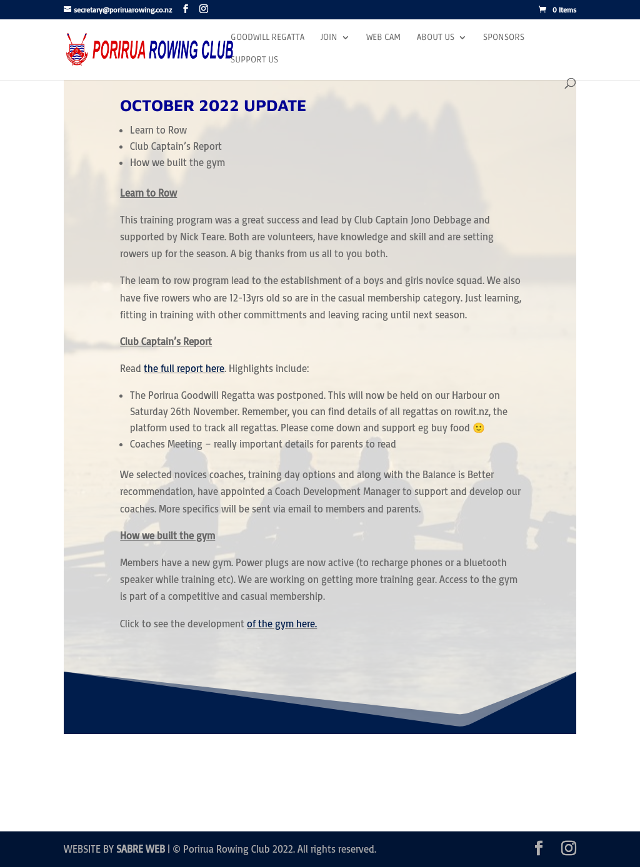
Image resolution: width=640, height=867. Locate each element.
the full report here (184, 368)
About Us (435, 37)
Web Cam (383, 37)
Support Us (254, 60)
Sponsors (503, 37)
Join (329, 37)
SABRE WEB (140, 849)
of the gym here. (282, 623)
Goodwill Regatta (267, 37)
